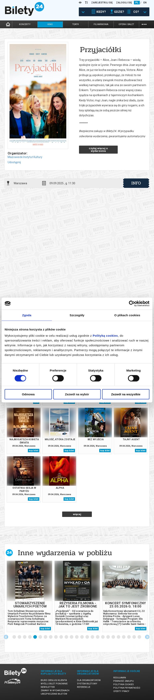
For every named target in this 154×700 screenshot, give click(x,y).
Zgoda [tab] (26, 315)
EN (145, 2)
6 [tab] (40, 637)
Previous (6, 637)
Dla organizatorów (89, 680)
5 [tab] (35, 637)
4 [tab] (30, 637)
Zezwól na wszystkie (125, 394)
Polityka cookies (123, 684)
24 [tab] (134, 637)
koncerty (24, 24)
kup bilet (33, 450)
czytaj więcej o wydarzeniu (98, 149)
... (144, 23)
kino (50, 24)
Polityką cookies (105, 335)
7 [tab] (46, 637)
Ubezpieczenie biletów (54, 694)
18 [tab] (103, 637)
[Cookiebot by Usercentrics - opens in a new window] (131, 303)
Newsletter (48, 687)
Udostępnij (14, 162)
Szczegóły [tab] (77, 315)
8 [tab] (51, 637)
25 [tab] (140, 637)
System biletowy (87, 683)
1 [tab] (14, 637)
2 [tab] (20, 637)
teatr (75, 24)
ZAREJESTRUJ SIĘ (102, 2)
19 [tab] (108, 637)
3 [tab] (25, 637)
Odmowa (28, 394)
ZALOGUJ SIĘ (124, 2)
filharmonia (101, 24)
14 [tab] (82, 637)
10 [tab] (61, 637)
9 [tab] (56, 637)
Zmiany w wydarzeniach (55, 690)
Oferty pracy (121, 691)
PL (136, 2)
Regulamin (119, 677)
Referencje (83, 687)
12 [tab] (72, 637)
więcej (77, 514)
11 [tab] (67, 637)
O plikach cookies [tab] (127, 315)
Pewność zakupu (123, 681)
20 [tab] (113, 637)
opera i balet (126, 24)
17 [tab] (98, 637)
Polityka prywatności (126, 688)
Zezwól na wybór (77, 394)
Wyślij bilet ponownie (54, 683)
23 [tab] (129, 637)
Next (147, 637)
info (136, 183)
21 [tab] (119, 637)
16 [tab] (93, 637)
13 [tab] (77, 637)
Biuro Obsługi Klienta (54, 680)
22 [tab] (124, 637)
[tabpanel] (29, 596)
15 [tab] (87, 637)
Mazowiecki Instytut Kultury (25, 157)
